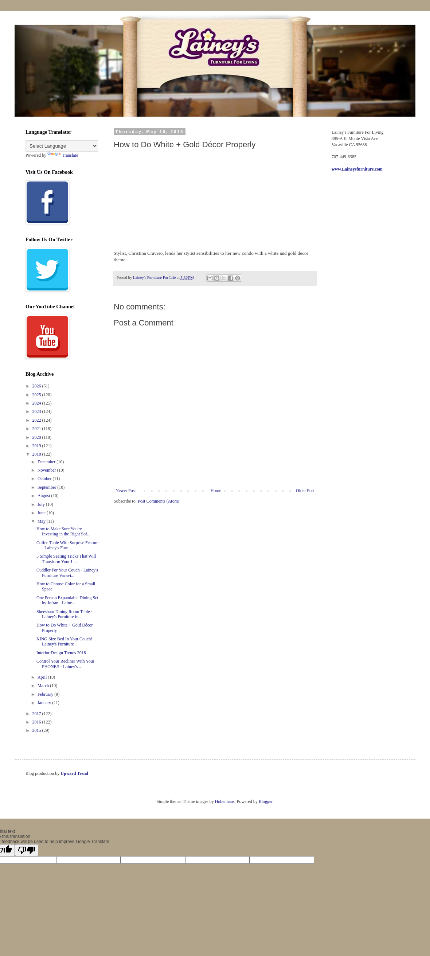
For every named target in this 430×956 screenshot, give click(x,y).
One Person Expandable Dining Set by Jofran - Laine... (67, 600)
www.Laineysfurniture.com (357, 169)
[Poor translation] (26, 850)
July (42, 504)
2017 (37, 713)
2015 (37, 730)
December (47, 461)
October (45, 478)
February (46, 694)
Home (216, 490)
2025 (37, 394)
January (45, 702)
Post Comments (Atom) (158, 501)
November (47, 470)
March (44, 685)
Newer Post (126, 490)
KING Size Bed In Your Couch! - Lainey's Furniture (65, 641)
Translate (62, 155)
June (42, 512)
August (44, 495)
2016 (37, 722)
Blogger (266, 801)
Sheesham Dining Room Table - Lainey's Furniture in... (64, 614)
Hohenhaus (225, 801)
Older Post (305, 490)
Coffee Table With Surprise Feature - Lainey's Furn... (67, 545)
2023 (37, 411)
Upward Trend (74, 773)
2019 (37, 445)
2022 (37, 420)
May (42, 521)
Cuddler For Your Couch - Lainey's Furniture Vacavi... (67, 572)
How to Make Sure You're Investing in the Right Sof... (63, 531)
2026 (37, 386)
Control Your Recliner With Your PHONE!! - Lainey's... (65, 664)
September (47, 487)
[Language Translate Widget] (62, 146)
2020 (37, 437)
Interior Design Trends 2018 (61, 652)
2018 (37, 454)
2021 (37, 428)
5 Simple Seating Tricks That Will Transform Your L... (66, 559)
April (43, 677)
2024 (37, 403)
